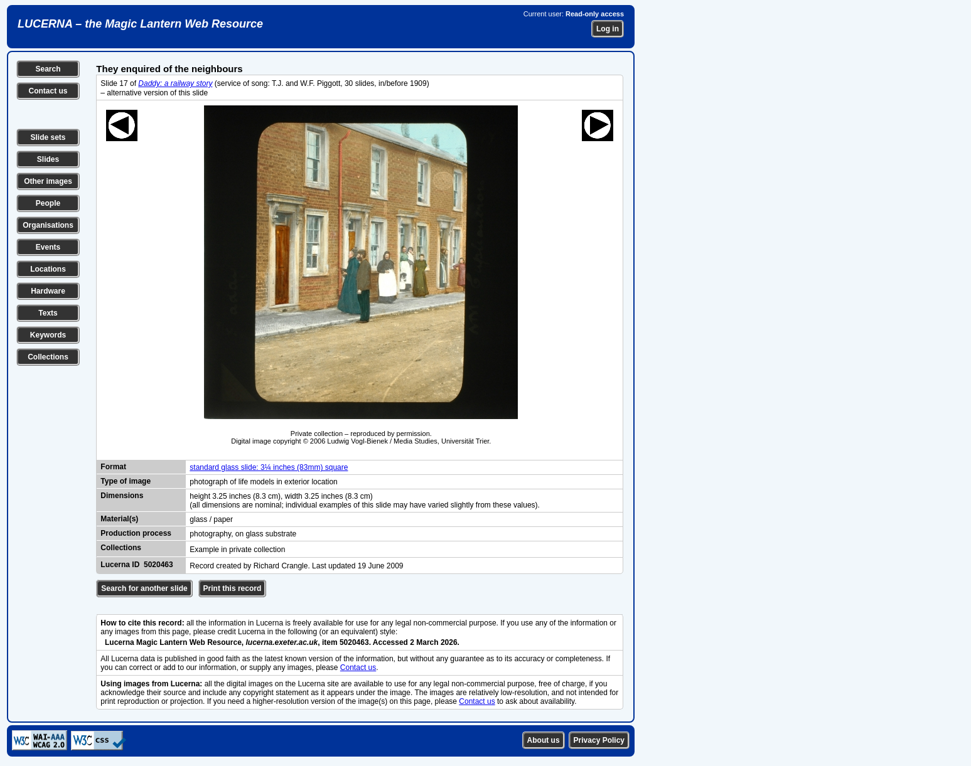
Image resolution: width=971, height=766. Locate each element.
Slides (48, 159)
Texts (47, 313)
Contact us (47, 91)
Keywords (48, 335)
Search (47, 69)
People (48, 203)
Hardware (48, 291)
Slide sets (47, 137)
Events (48, 247)
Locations (48, 269)
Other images (48, 181)
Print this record (232, 588)
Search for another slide (144, 588)
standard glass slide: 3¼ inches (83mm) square (269, 467)
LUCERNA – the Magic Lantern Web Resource (140, 24)
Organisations (48, 225)
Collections (48, 357)
